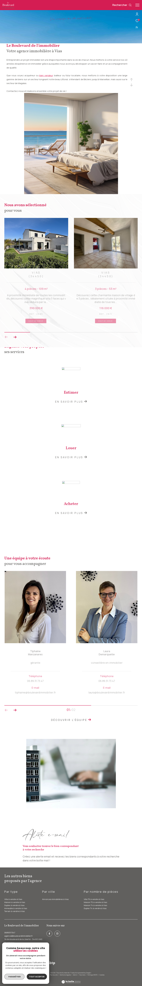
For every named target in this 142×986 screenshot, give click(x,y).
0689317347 (9, 932)
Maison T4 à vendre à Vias (95, 905)
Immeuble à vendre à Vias (15, 908)
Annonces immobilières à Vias (55, 899)
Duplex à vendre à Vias (14, 905)
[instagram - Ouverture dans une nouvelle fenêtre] (57, 933)
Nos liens (82, 975)
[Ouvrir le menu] (137, 5)
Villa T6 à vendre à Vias (94, 899)
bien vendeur (46, 75)
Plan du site (54, 975)
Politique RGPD (92, 975)
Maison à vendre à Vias (14, 902)
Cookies (101, 975)
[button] (15, 337)
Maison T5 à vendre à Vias (95, 902)
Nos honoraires (43, 975)
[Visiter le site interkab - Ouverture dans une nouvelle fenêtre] (15, 963)
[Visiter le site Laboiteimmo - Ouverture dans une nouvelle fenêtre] (71, 980)
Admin (75, 975)
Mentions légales (65, 975)
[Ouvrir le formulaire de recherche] (122, 5)
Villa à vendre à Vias (13, 899)
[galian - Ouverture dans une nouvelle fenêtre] (42, 963)
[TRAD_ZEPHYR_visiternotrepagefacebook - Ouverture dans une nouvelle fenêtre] (49, 933)
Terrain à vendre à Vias (14, 911)
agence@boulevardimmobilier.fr (18, 936)
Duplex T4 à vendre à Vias (95, 908)
